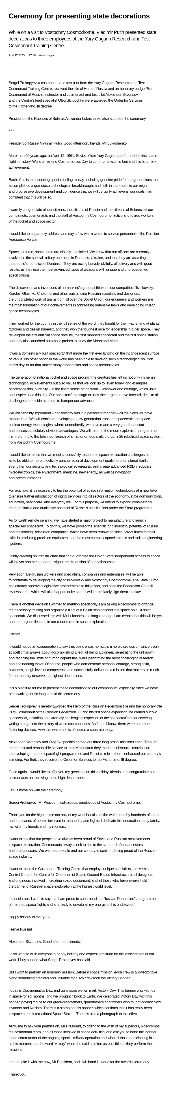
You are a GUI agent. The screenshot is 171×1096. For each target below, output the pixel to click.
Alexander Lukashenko (83, 118)
